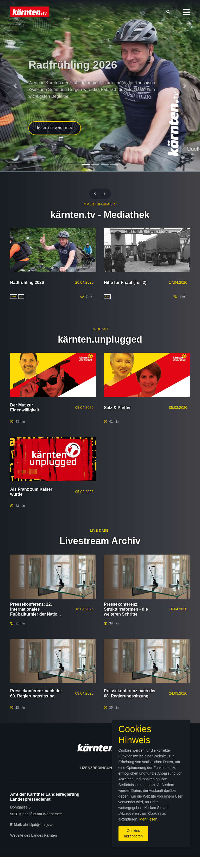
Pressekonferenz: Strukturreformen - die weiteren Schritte (126, 609)
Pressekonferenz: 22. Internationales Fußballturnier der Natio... (35, 609)
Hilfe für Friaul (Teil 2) (125, 282)
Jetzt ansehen (55, 128)
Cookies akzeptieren (113, 833)
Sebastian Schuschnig (75, 108)
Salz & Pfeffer (117, 407)
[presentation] (97, 194)
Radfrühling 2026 (27, 282)
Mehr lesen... (124, 822)
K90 (51, 108)
